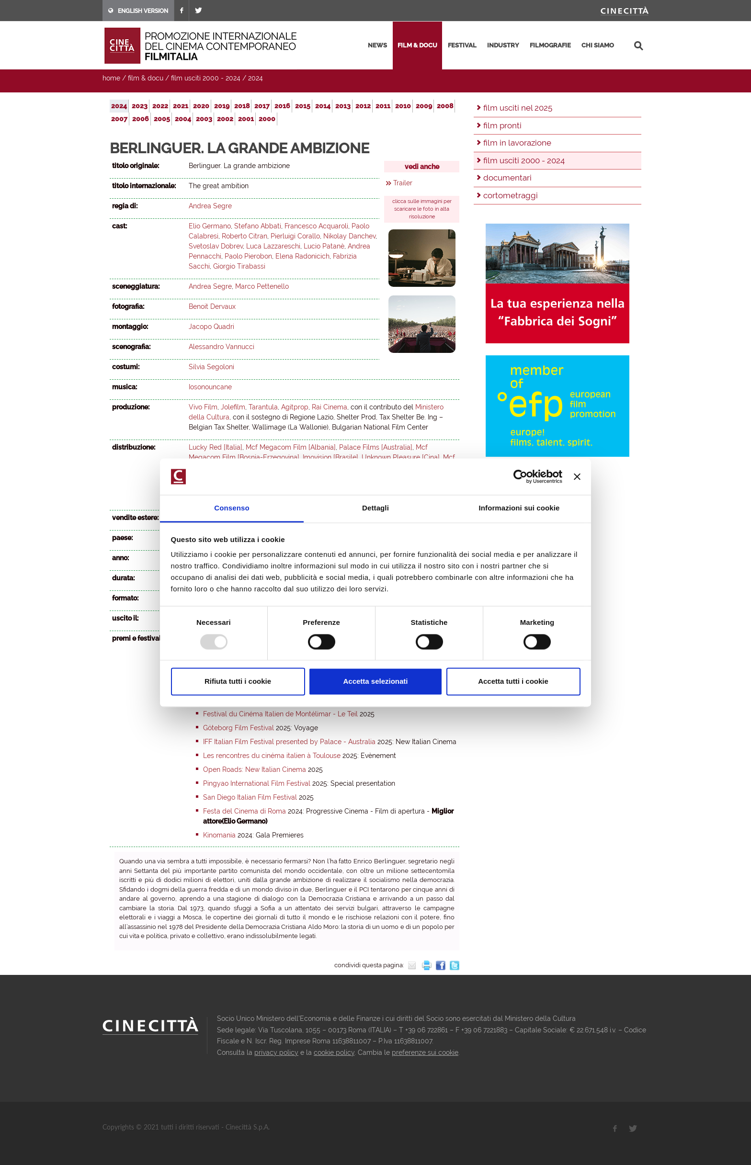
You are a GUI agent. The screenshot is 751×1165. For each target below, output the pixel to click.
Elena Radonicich (302, 256)
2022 (160, 106)
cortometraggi (510, 195)
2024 (255, 78)
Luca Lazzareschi (273, 246)
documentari (507, 177)
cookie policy (334, 1052)
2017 (262, 106)
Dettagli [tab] (375, 508)
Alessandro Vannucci (221, 347)
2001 (246, 119)
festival (462, 45)
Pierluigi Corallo (295, 236)
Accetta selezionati (375, 682)
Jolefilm (233, 407)
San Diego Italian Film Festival (250, 797)
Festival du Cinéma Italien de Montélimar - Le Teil (280, 714)
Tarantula (263, 407)
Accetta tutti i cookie (513, 682)
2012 (363, 106)
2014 (322, 106)
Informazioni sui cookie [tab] (519, 508)
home (111, 78)
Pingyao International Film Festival (256, 783)
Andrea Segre (210, 206)
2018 (242, 106)
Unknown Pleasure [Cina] (401, 457)
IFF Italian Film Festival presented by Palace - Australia (289, 742)
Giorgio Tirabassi (239, 266)
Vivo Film (203, 407)
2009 (424, 106)
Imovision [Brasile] (330, 457)
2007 (119, 119)
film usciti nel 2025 (517, 108)
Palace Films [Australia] (375, 447)
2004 (183, 119)
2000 (267, 119)
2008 (445, 106)
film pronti (502, 125)
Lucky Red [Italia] (215, 447)
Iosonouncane (210, 387)
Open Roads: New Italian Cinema (254, 769)
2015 (302, 106)
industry (503, 45)
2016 (282, 106)
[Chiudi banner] (577, 476)
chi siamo (597, 45)
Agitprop (294, 407)
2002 (225, 119)
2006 (140, 119)
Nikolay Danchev (349, 236)
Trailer (402, 183)
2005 (162, 119)
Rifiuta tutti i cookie (238, 682)
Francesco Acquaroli (316, 226)
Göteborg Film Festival (238, 728)
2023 (140, 106)
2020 (201, 106)
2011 (383, 106)
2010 (403, 106)
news (377, 45)
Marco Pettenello (262, 286)
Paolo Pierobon (248, 256)
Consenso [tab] (231, 508)
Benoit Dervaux (212, 306)
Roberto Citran (244, 236)
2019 (221, 106)
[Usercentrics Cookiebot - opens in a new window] (520, 476)
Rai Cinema (329, 407)
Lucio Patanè (324, 246)
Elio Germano (210, 226)
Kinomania (219, 835)
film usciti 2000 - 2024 (205, 78)
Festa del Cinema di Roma (244, 811)
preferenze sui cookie (425, 1052)
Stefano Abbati (257, 226)
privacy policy (276, 1052)
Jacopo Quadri (211, 326)
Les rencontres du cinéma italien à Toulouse (272, 755)
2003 (204, 119)
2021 (180, 106)
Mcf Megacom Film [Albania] (291, 447)
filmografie (550, 45)
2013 (343, 106)
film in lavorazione (517, 142)
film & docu (417, 45)
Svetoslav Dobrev (216, 246)
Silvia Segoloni (211, 367)
